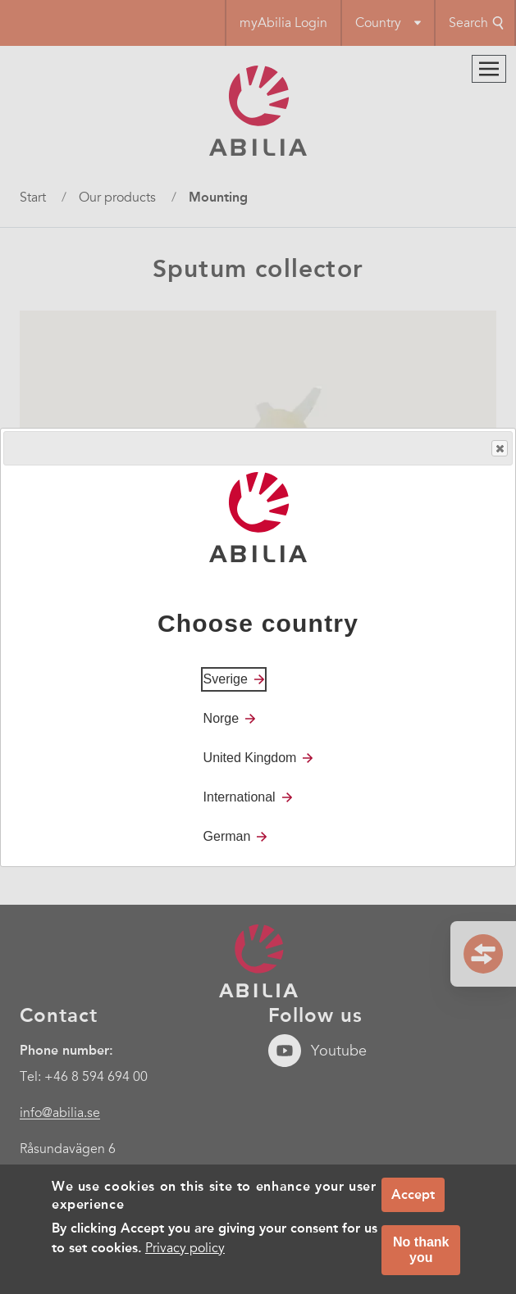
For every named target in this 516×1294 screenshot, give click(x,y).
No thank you (421, 1249)
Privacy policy (185, 1248)
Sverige (225, 679)
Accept (413, 1194)
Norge (221, 718)
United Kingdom (250, 758)
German (227, 836)
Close (498, 449)
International (239, 797)
